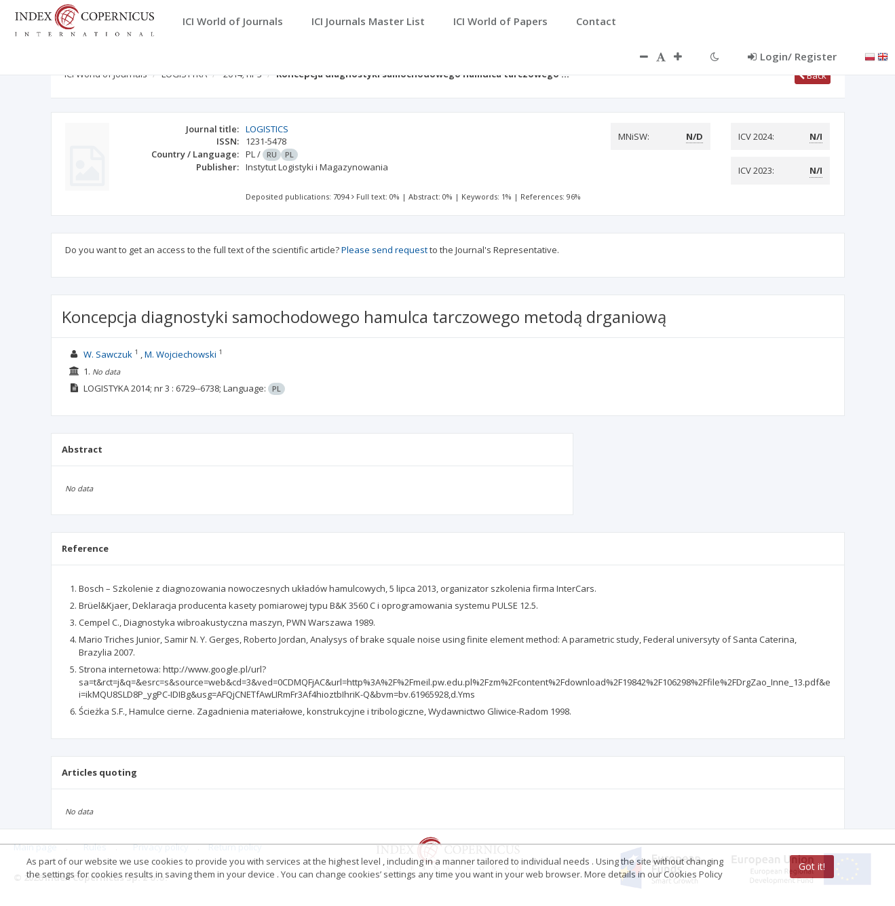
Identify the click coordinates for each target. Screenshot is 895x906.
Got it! (812, 866)
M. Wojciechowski (180, 354)
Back (812, 75)
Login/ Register (792, 56)
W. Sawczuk (107, 354)
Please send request (384, 250)
